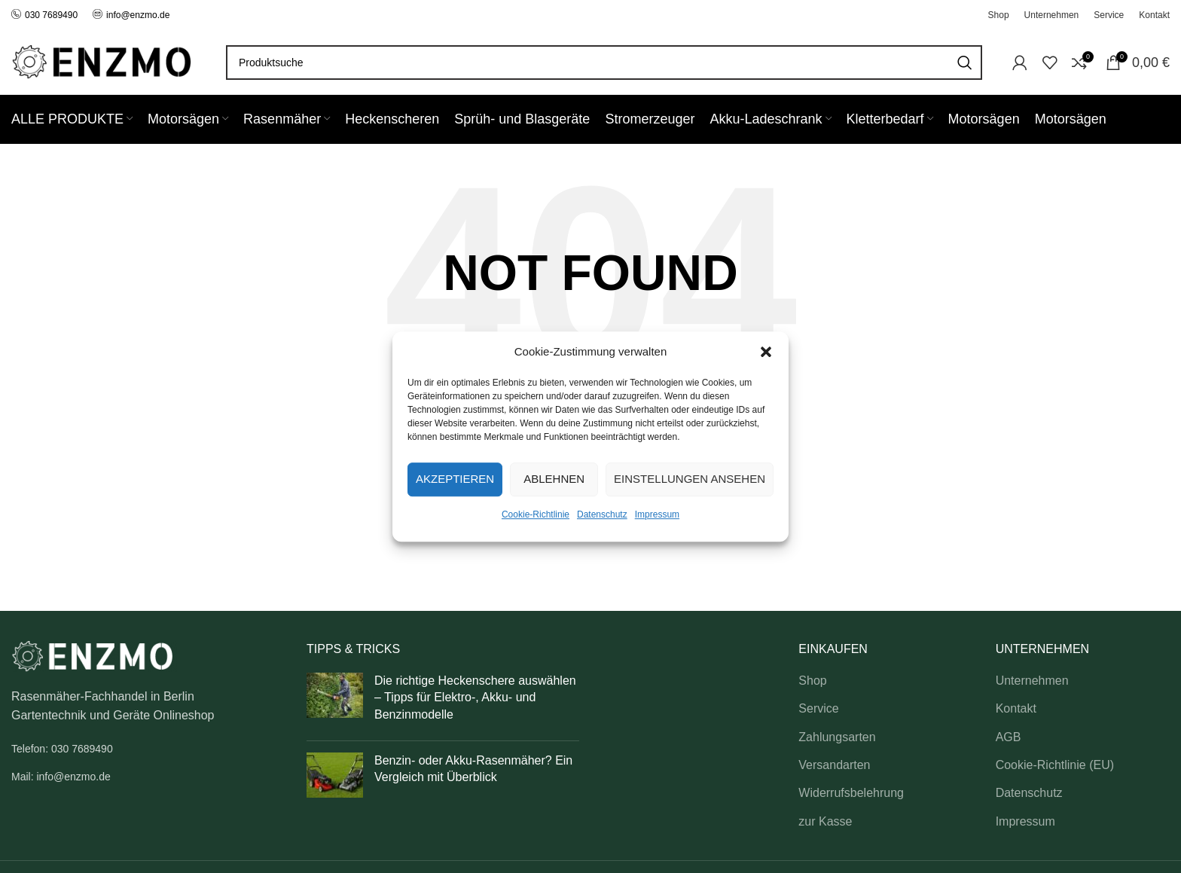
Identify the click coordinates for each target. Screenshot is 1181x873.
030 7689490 (44, 15)
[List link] (147, 748)
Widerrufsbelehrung (851, 792)
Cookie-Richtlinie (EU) (1055, 765)
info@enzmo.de (137, 15)
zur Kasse (825, 821)
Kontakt (1016, 708)
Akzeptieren (455, 478)
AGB (1008, 737)
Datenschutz (602, 514)
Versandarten (834, 765)
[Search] (604, 62)
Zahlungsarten (836, 737)
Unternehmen (1032, 680)
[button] (766, 351)
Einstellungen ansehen (689, 478)
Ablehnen (553, 478)
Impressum (657, 514)
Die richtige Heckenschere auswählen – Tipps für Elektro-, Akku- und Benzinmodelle (475, 697)
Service (818, 708)
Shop (812, 680)
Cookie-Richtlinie (535, 514)
